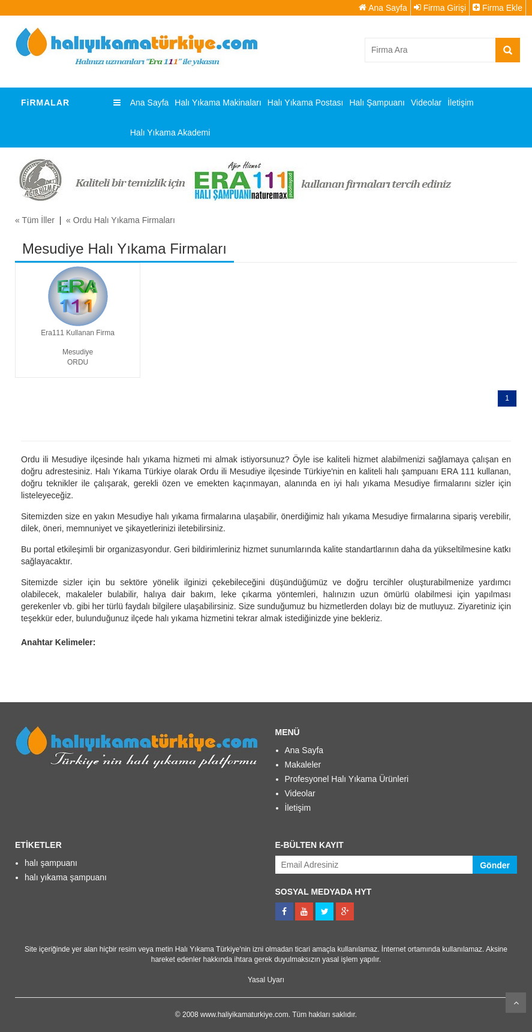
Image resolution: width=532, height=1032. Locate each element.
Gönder (495, 865)
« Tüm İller (35, 220)
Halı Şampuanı (377, 102)
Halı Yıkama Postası (305, 102)
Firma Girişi (440, 8)
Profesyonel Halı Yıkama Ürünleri (347, 779)
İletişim (460, 102)
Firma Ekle (497, 8)
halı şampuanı (51, 863)
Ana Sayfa (383, 8)
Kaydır (516, 1002)
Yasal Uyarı (266, 980)
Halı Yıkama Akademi (170, 132)
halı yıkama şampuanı (66, 877)
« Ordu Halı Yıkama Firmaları (120, 220)
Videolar (426, 102)
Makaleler (303, 764)
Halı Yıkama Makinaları (218, 102)
